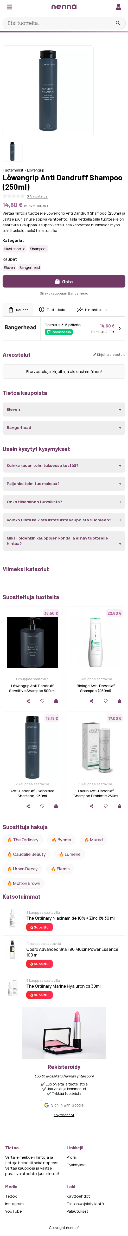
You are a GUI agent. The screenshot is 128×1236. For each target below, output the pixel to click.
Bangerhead (30, 267)
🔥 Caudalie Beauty (26, 854)
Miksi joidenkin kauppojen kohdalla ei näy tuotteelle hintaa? (57, 540)
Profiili (72, 1157)
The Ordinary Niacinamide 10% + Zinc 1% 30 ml (70, 918)
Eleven (9, 267)
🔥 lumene (70, 854)
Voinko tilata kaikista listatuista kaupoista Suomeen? (59, 520)
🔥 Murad (93, 840)
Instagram (14, 1203)
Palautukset (77, 1211)
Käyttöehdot (64, 1114)
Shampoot (38, 249)
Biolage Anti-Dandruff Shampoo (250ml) (96, 688)
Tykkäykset (77, 1164)
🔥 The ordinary (23, 840)
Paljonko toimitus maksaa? (33, 483)
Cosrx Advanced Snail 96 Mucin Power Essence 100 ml (72, 952)
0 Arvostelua (37, 196)
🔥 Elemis (60, 869)
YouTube (13, 1211)
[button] (64, 1105)
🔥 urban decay (22, 869)
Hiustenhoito (14, 249)
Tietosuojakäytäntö (85, 1203)
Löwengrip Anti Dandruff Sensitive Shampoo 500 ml (32, 688)
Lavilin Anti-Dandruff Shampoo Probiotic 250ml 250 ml (96, 795)
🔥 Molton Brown (23, 883)
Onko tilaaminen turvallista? (34, 501)
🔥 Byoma (61, 840)
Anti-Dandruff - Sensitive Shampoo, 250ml (32, 793)
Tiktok (11, 1196)
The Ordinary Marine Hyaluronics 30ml (63, 986)
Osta (64, 281)
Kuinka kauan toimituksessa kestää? (43, 465)
